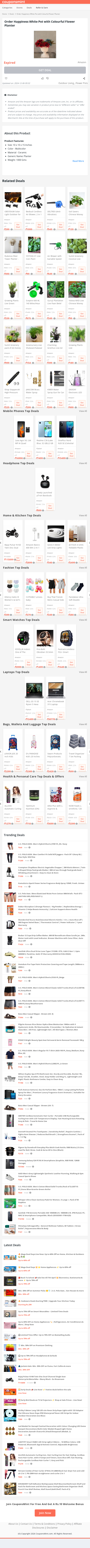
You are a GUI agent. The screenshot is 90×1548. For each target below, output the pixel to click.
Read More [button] (78, 161)
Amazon (82, 62)
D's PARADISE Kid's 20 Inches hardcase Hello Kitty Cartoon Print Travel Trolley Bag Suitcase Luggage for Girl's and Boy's (34, 755)
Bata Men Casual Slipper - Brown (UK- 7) (35, 1105)
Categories (7, 7)
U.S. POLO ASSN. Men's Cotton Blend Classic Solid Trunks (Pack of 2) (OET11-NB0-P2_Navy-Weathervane (51, 1002)
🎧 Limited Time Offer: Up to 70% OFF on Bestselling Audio (44, 1335)
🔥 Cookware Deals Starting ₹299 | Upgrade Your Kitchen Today (46, 1301)
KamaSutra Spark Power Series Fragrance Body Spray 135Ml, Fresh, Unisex (51, 883)
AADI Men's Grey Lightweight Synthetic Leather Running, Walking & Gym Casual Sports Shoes (51, 1174)
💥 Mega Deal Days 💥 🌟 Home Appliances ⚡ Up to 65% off (44, 1267)
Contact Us (26, 1523)
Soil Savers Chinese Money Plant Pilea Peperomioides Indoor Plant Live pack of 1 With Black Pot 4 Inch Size (76, 213)
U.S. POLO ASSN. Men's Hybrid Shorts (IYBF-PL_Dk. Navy (42, 844)
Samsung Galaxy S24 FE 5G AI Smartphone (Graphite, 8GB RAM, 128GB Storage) (48, 1161)
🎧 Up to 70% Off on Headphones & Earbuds (37, 1355)
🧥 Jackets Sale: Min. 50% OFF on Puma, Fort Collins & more (44, 1366)
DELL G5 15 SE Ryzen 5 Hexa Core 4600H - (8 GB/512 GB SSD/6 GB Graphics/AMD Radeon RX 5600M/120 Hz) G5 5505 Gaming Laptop (34, 703)
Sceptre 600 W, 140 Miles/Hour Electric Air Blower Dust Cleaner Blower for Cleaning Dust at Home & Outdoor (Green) (34, 302)
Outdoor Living (66, 83)
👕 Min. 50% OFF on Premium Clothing (35, 1345)
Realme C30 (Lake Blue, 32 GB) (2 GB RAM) (45, 442)
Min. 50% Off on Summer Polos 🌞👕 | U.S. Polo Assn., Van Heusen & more (51, 1290)
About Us (13, 1523)
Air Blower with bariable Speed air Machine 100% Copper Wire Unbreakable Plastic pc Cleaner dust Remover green (55, 258)
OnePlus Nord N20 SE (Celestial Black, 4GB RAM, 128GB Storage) (66, 442)
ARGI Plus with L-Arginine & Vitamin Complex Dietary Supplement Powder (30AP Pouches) (55, 807)
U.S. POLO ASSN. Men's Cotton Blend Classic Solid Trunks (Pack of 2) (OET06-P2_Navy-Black (51, 989)
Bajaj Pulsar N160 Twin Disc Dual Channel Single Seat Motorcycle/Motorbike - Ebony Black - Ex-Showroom (13, 546)
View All (83, 411)
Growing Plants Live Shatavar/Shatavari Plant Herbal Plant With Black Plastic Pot (77, 347)
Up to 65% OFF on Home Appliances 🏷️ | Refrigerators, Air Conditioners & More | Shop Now (51, 1323)
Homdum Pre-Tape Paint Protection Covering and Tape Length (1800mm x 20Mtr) (51, 965)
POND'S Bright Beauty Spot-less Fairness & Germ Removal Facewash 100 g (51, 1040)
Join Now (45, 1513)
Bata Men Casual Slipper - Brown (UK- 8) (35, 1014)
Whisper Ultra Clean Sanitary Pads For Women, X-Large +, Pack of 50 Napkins (48, 1201)
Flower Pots (82, 83)
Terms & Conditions (44, 1523)
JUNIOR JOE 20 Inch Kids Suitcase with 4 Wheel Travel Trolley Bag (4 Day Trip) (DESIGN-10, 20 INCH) (13, 755)
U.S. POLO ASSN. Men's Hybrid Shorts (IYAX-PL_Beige (41, 977)
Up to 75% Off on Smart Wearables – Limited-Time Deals (43, 1311)
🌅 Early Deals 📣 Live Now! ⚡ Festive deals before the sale (44, 1389)
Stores (19, 7)
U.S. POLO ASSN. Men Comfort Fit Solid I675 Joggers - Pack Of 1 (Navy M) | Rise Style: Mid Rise (50, 855)
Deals (29, 7)
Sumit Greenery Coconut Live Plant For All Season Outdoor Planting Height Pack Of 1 (76, 258)
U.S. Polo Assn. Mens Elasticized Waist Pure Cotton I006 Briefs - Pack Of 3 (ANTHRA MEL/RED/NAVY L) (50, 895)
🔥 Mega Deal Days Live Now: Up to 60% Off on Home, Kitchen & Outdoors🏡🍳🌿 (51, 1255)
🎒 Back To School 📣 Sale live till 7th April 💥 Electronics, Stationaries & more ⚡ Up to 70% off (50, 1279)
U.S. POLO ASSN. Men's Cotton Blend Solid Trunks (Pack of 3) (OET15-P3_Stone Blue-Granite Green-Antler (48, 1188)
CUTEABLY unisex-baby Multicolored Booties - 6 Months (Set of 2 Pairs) (34, 599)
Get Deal (45, 70)
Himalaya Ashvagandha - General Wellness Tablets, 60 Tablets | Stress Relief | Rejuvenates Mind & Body (49, 1227)
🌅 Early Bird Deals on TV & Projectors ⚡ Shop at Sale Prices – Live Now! (50, 1400)
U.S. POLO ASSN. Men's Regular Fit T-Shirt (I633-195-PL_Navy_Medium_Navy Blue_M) (51, 1052)
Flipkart (39, 448)
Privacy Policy (64, 1523)
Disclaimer (52, 1527)
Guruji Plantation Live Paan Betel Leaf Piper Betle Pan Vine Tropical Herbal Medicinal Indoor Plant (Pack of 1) (55, 302)
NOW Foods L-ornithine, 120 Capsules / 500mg (77, 807)
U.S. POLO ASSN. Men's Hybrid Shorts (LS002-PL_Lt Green (43, 1063)
